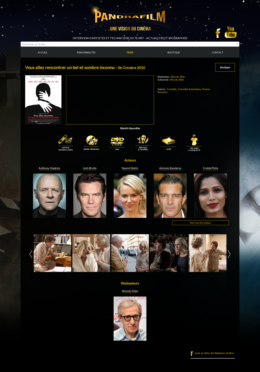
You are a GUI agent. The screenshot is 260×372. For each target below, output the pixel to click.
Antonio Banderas (170, 168)
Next (229, 254)
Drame (206, 89)
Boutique (225, 67)
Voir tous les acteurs (200, 222)
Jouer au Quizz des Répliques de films (214, 353)
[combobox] (130, 44)
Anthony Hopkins (49, 168)
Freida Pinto (210, 168)
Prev (31, 254)
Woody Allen (178, 76)
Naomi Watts (130, 168)
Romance (162, 92)
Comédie (171, 89)
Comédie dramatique (189, 89)
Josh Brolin (89, 168)
